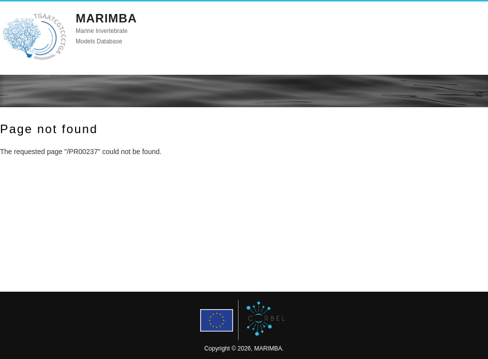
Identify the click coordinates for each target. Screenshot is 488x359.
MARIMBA (106, 18)
